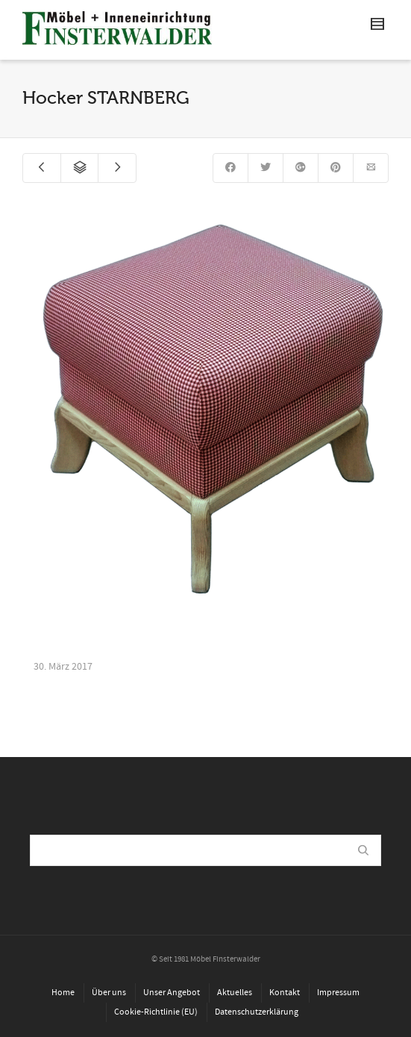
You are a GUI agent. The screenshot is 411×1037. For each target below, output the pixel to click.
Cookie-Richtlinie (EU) (156, 1012)
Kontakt (284, 992)
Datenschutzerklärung (256, 1012)
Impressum (338, 992)
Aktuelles (234, 992)
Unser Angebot (171, 992)
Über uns (109, 992)
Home (63, 992)
